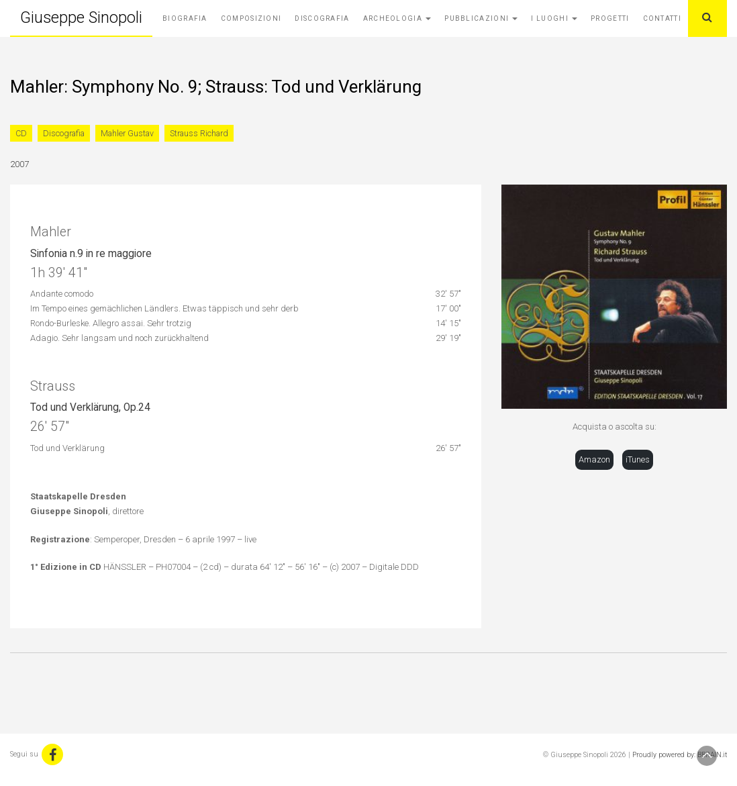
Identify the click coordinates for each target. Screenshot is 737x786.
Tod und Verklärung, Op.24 (90, 407)
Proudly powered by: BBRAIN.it (679, 754)
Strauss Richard (199, 133)
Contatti (662, 18)
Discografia (322, 18)
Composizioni (251, 18)
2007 (19, 164)
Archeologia (397, 18)
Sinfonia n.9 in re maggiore (91, 254)
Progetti (610, 18)
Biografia (184, 18)
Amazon (594, 459)
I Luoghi (554, 18)
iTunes (638, 459)
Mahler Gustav (127, 133)
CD (21, 133)
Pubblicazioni (481, 18)
